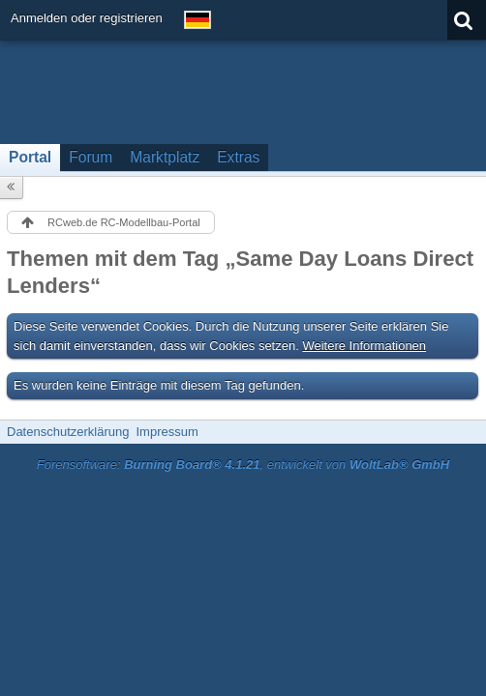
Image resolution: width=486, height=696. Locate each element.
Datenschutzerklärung (68, 431)
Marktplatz (164, 157)
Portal (30, 157)
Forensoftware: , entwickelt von (243, 464)
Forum (90, 157)
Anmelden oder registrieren (87, 18)
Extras (238, 157)
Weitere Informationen (364, 345)
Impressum (166, 431)
